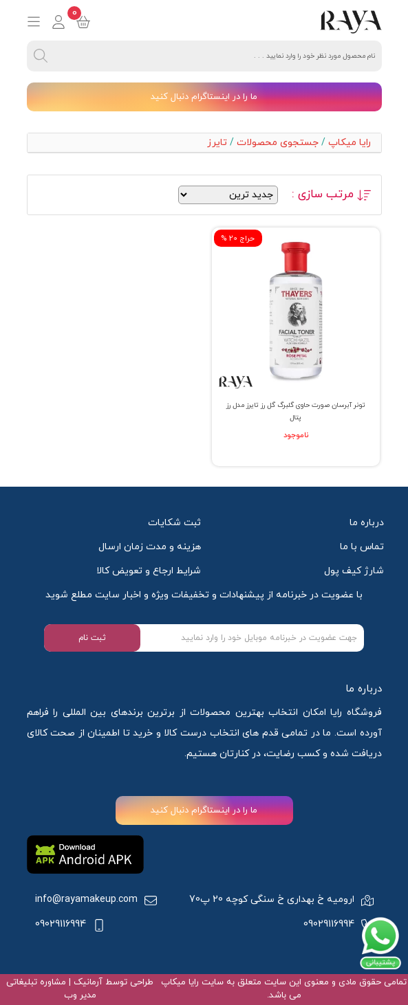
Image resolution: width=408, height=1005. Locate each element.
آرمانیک (87, 982)
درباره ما (367, 522)
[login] (58, 22)
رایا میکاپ (349, 142)
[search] (40, 56)
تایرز (217, 142)
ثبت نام (92, 637)
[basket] (83, 22)
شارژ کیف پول (354, 570)
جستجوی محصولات (278, 142)
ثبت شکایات (174, 522)
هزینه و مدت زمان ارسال (149, 546)
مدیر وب (80, 995)
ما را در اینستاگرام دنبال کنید (204, 97)
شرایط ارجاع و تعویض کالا (148, 570)
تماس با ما (362, 546)
